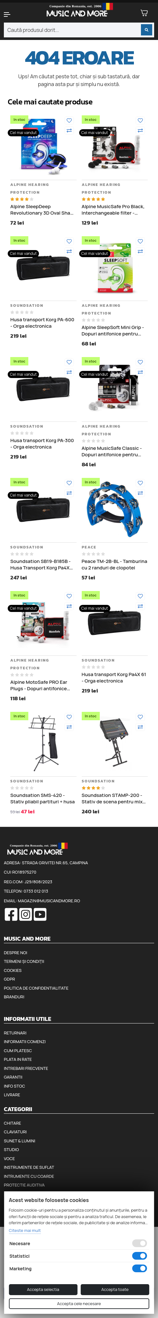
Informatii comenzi (25, 1041)
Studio (11, 1149)
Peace (89, 547)
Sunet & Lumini (19, 1141)
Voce (9, 1158)
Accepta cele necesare (79, 1303)
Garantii (13, 1077)
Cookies (13, 970)
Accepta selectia (43, 1289)
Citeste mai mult (25, 1230)
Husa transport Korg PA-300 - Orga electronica (42, 443)
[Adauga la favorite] (69, 120)
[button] (13, 14)
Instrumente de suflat (29, 1167)
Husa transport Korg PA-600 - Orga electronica (42, 322)
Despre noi (15, 952)
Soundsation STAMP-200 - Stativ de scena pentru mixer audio (114, 798)
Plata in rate (18, 1059)
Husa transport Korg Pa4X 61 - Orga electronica (114, 677)
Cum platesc (18, 1050)
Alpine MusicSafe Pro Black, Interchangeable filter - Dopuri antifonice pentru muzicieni (113, 209)
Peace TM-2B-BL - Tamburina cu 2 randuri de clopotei (114, 564)
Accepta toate (115, 1289)
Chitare (12, 1123)
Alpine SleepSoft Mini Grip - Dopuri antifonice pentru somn (113, 330)
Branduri (14, 997)
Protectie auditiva (24, 1185)
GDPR (9, 979)
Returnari (15, 1033)
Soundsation (26, 305)
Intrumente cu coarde (29, 1176)
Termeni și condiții (24, 961)
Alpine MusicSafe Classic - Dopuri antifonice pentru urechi (112, 451)
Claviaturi (15, 1132)
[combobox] (79, 30)
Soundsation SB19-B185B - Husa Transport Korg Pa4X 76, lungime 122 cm (40, 564)
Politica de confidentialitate (36, 988)
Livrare (12, 1095)
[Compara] (69, 130)
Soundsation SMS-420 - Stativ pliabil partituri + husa (42, 798)
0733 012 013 (35, 891)
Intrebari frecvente (26, 1068)
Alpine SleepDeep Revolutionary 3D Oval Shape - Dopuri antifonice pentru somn (43, 209)
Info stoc (14, 1086)
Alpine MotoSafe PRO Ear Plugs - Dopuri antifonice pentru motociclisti (38, 685)
